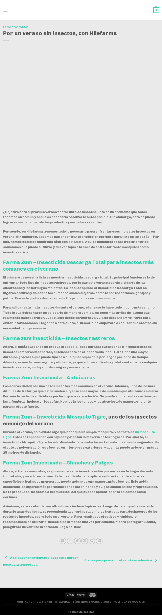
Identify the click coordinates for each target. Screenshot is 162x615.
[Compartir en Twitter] (77, 541)
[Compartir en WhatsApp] (63, 541)
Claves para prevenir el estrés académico (121, 560)
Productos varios (16, 27)
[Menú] (5, 10)
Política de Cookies (129, 601)
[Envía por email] (84, 541)
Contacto (25, 601)
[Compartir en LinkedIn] (99, 541)
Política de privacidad (52, 601)
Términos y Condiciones (92, 601)
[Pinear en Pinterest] (92, 541)
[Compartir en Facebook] (70, 541)
